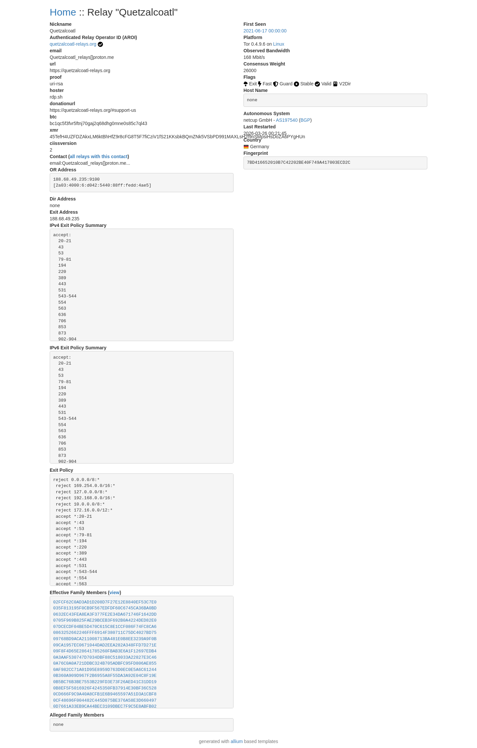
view (115, 592)
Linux (278, 44)
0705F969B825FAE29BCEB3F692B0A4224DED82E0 (105, 620)
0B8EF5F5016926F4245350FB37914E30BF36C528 (105, 688)
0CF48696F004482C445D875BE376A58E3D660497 (105, 700)
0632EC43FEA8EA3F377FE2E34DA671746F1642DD (105, 614)
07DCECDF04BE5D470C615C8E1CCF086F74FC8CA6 (105, 626)
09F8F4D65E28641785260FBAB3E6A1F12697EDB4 (105, 651)
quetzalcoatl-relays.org (73, 44)
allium (237, 741)
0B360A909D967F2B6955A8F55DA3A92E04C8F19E (105, 675)
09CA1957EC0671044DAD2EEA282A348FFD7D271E (105, 645)
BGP (305, 120)
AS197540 (286, 120)
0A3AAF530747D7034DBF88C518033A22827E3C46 (105, 657)
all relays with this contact (99, 156)
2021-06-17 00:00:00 (265, 30)
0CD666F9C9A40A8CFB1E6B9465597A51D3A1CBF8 (105, 694)
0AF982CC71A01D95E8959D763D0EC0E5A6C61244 (105, 669)
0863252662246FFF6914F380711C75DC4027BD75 (105, 632)
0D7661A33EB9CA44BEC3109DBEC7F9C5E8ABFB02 (105, 706)
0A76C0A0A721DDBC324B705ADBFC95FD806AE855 (105, 663)
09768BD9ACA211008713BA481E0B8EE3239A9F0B (105, 639)
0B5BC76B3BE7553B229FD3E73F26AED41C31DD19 (105, 682)
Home (63, 12)
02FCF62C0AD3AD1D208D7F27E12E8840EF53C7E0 (105, 602)
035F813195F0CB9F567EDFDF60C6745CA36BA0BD (105, 608)
